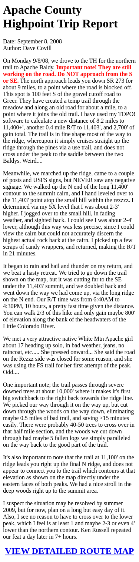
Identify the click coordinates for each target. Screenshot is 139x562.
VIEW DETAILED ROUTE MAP (69, 551)
